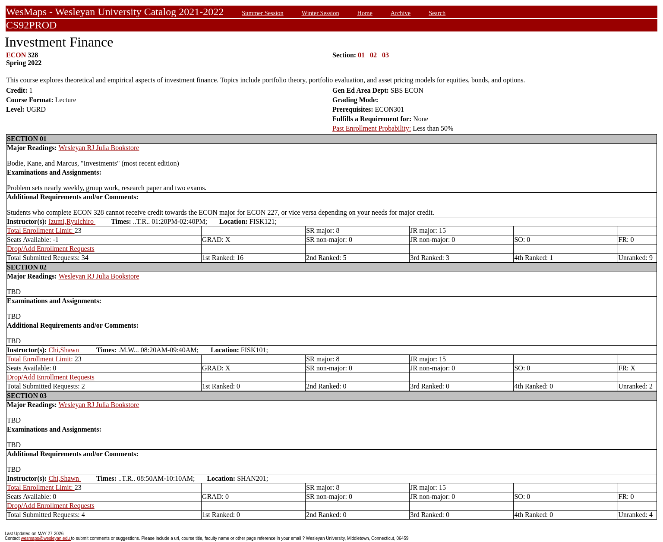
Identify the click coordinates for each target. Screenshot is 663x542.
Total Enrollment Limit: (41, 230)
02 (373, 55)
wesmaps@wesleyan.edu (46, 538)
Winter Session (320, 12)
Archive (400, 12)
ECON (16, 55)
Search (437, 12)
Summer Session (262, 12)
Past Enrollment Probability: (371, 128)
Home (365, 12)
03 (385, 55)
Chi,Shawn (64, 350)
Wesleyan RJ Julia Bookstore (99, 147)
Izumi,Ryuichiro (71, 221)
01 (361, 55)
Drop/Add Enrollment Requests (51, 248)
